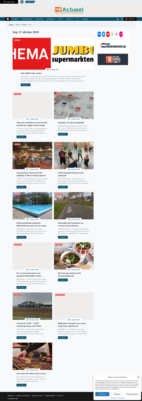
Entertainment (27, 19)
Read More (25, 85)
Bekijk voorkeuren (132, 394)
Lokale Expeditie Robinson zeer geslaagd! (71, 174)
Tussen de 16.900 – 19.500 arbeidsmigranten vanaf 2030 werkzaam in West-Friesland (29, 324)
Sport (60, 19)
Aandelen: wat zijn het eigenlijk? (71, 123)
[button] (138, 377)
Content (58, 94)
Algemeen (15, 19)
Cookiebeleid (113, 398)
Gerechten (59, 244)
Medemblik (50, 19)
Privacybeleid (121, 398)
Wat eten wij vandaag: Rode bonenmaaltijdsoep (69, 274)
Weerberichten (60, 294)
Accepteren (102, 394)
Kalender (85, 19)
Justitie (69, 19)
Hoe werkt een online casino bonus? (31, 373)
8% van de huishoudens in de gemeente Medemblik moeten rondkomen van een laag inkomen (30, 274)
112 (77, 19)
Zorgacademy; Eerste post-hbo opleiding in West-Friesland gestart (31, 174)
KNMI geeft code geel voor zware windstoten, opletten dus (72, 324)
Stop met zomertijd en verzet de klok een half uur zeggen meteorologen (32, 124)
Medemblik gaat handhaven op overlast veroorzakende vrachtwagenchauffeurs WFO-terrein (73, 224)
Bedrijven (39, 19)
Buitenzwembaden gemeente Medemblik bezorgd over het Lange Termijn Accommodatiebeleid (31, 224)
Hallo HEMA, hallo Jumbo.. (31, 73)
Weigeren (117, 394)
